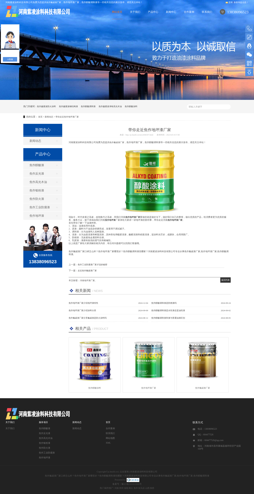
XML (108, 443)
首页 (40, 117)
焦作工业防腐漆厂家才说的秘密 (92, 264)
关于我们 (135, 12)
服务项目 (43, 422)
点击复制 (124, 471)
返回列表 (225, 280)
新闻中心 (171, 12)
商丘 (131, 488)
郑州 (121, 488)
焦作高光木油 (38, 182)
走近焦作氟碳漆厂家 (87, 270)
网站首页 (117, 12)
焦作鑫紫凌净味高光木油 (110, 106)
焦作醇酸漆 (36, 165)
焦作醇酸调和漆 (88, 106)
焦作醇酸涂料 (131, 106)
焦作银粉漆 (36, 190)
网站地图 (110, 438)
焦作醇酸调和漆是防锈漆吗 (164, 303)
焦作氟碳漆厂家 (53, 2)
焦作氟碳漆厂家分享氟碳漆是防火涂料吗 (88, 318)
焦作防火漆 (36, 198)
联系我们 (207, 12)
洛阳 (126, 488)
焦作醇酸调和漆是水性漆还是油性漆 (168, 310)
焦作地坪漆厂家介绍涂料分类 (82, 310)
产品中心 (153, 12)
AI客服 (10, 59)
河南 (117, 488)
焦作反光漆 (36, 173)
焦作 (136, 488)
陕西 (152, 488)
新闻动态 (49, 117)
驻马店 (141, 488)
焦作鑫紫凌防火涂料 (46, 106)
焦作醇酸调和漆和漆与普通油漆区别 (168, 318)
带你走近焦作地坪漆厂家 (67, 117)
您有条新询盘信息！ (237, 2)
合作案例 (189, 12)
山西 (147, 488)
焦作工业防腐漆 (39, 207)
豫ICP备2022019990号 (131, 484)
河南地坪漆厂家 (87, 280)
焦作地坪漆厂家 (148, 388)
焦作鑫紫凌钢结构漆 (68, 106)
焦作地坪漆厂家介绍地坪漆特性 (83, 303)
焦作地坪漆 (36, 215)
